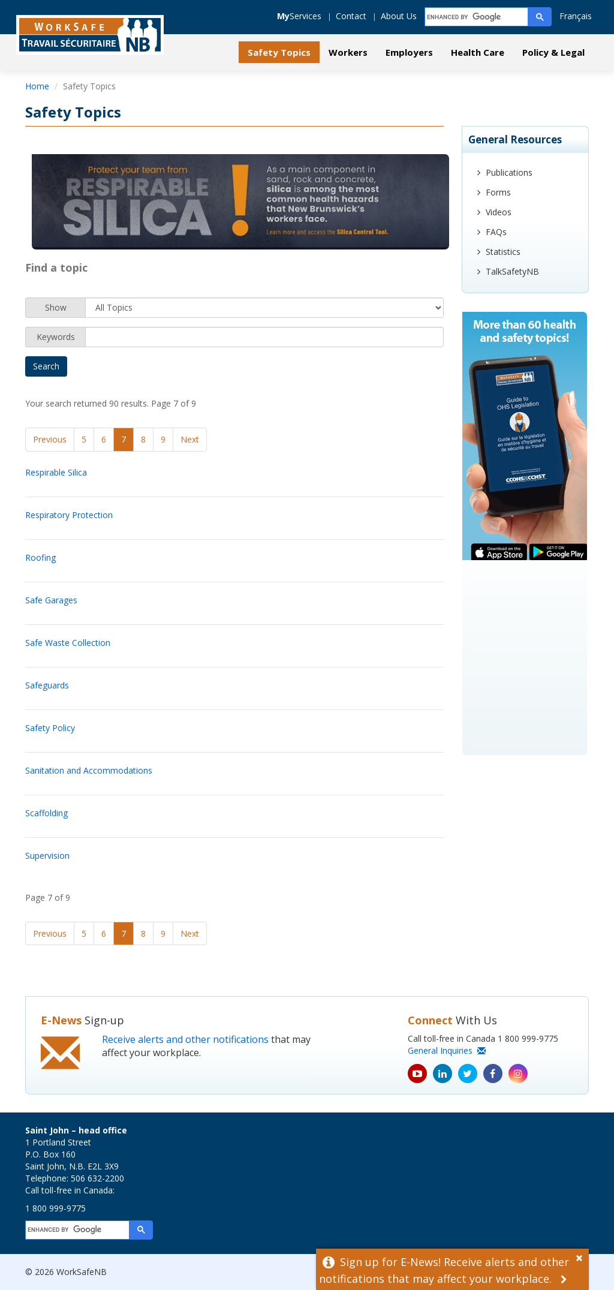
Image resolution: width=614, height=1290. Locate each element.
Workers (348, 52)
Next (189, 439)
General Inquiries (447, 1050)
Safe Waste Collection (67, 642)
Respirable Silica (56, 472)
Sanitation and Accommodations (88, 770)
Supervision (47, 855)
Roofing (40, 557)
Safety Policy (50, 727)
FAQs (496, 231)
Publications (509, 172)
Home (37, 86)
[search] (477, 17)
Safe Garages (51, 600)
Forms (498, 192)
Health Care (477, 52)
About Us (399, 16)
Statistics (503, 251)
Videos (498, 212)
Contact (351, 16)
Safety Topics (279, 52)
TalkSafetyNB (512, 271)
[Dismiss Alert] (582, 1256)
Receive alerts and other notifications (185, 1039)
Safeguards (47, 685)
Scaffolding (46, 813)
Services (299, 16)
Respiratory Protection (69, 515)
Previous (50, 439)
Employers (409, 52)
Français (575, 16)
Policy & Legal (553, 52)
